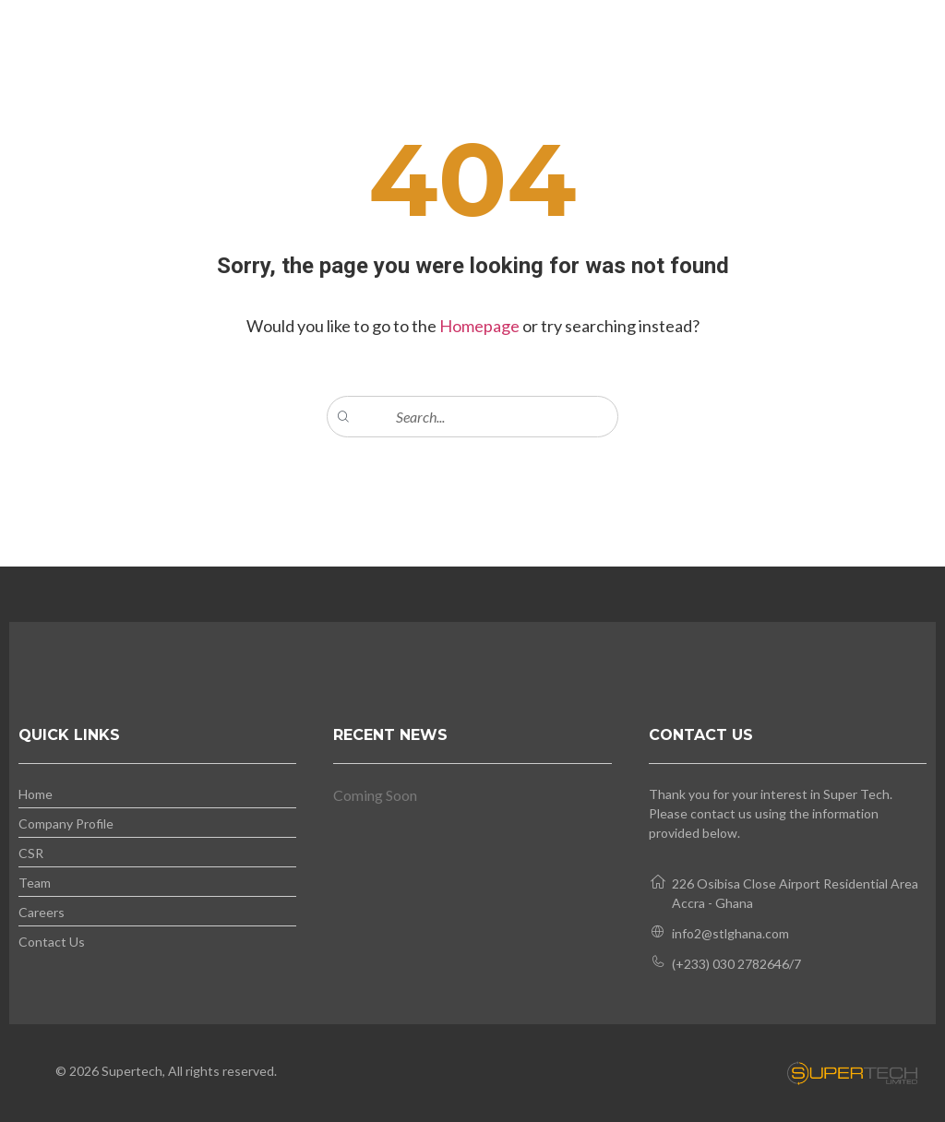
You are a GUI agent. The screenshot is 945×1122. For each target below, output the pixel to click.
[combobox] (472, 416)
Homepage (480, 326)
